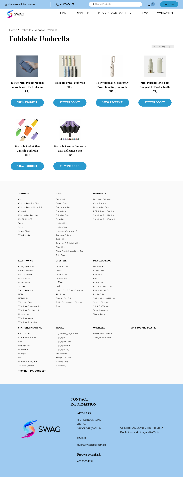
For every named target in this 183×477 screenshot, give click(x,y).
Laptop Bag (61, 223)
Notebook (23, 349)
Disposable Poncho (28, 215)
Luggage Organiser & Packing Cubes (66, 233)
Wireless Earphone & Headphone (28, 312)
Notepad (22, 353)
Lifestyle (61, 261)
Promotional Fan (101, 290)
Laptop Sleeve (63, 227)
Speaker (22, 286)
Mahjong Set (38, 371)
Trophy (22, 371)
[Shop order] (163, 46)
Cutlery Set (61, 278)
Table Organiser (26, 365)
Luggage (60, 337)
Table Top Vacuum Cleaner (69, 302)
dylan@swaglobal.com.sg (21, 4)
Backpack (60, 199)
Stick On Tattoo (101, 306)
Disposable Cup (101, 207)
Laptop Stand (25, 274)
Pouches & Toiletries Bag (68, 243)
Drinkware (99, 194)
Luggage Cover (63, 341)
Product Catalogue (115, 13)
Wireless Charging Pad (29, 306)
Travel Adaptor (25, 290)
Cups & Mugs (99, 203)
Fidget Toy (98, 270)
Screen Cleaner (100, 302)
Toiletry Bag (62, 361)
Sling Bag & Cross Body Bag (70, 251)
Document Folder (27, 337)
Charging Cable (26, 266)
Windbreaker (24, 235)
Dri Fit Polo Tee (26, 219)
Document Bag (63, 207)
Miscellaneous (102, 261)
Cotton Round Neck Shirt (30, 207)
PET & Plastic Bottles (103, 211)
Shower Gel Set (63, 298)
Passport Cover (63, 357)
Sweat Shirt (24, 231)
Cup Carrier (61, 274)
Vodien (156, 432)
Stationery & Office (30, 328)
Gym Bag (60, 219)
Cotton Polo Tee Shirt (29, 203)
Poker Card (98, 282)
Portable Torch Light (103, 286)
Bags (59, 194)
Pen (20, 357)
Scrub (21, 227)
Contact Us (165, 13)
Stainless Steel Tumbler (105, 219)
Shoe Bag (60, 247)
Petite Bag (61, 239)
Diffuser (60, 282)
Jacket (21, 223)
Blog (144, 13)
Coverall (22, 211)
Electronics (25, 261)
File (20, 341)
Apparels (23, 194)
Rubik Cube (99, 294)
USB (20, 294)
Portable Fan (24, 278)
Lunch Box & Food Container (70, 290)
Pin (95, 278)
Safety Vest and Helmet (105, 298)
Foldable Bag (62, 215)
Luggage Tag (62, 349)
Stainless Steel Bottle (104, 215)
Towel (58, 306)
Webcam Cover (26, 302)
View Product (27, 102)
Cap (20, 199)
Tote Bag (60, 255)
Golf (58, 286)
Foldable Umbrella (102, 333)
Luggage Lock (63, 345)
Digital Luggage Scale (67, 333)
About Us (83, 13)
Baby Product (63, 266)
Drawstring (61, 211)
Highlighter (24, 345)
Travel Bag (61, 365)
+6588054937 (67, 4)
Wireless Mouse (26, 318)
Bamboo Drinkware (103, 199)
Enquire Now (169, 4)
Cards (58, 270)
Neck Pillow (61, 353)
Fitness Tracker (25, 270)
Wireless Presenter (27, 322)
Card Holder (24, 333)
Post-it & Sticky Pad (28, 361)
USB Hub (22, 298)
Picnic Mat (61, 294)
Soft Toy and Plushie (143, 328)
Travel (60, 328)
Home (64, 13)
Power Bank (24, 282)
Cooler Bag (61, 203)
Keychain (97, 274)
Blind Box (98, 266)
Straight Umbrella (102, 337)
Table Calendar (100, 310)
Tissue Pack (99, 314)
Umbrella (25, 30)
